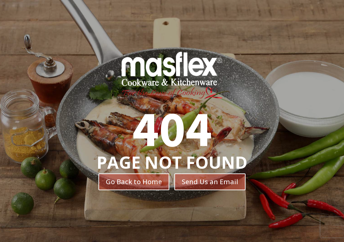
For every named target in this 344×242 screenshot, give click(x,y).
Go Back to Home (134, 181)
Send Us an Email (210, 181)
